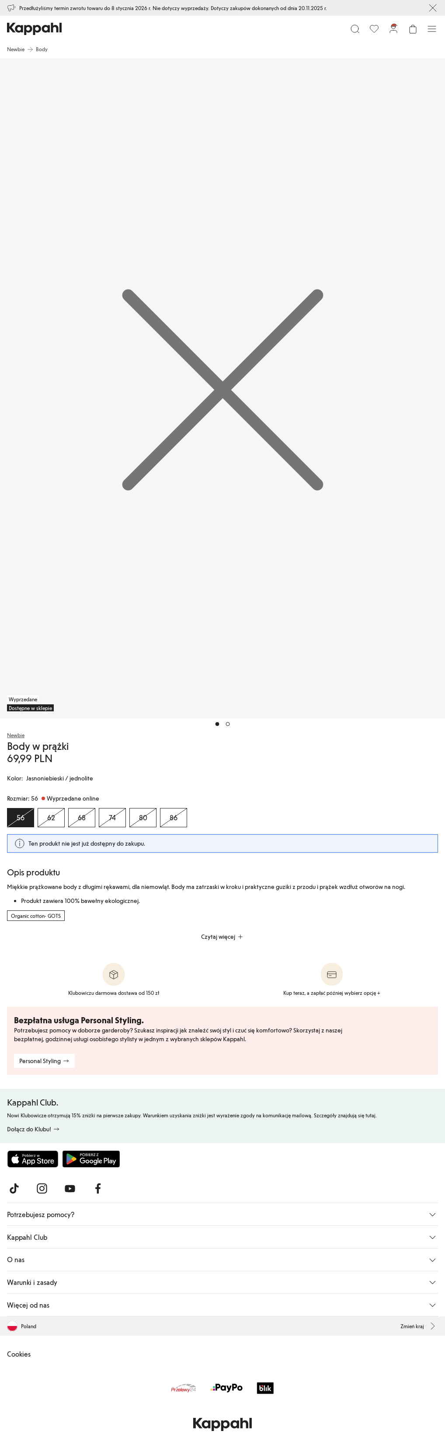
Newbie (15, 735)
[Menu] (432, 28)
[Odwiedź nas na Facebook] (98, 1189)
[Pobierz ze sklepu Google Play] (91, 1159)
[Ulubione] (374, 28)
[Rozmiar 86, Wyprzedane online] (173, 817)
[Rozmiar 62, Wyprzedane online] (51, 817)
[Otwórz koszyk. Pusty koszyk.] (412, 28)
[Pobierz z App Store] (33, 1159)
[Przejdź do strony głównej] (34, 29)
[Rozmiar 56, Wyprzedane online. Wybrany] (20, 817)
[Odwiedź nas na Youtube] (70, 1189)
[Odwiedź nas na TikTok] (14, 1189)
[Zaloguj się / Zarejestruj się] (393, 28)
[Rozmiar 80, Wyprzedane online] (142, 817)
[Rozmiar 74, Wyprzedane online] (112, 817)
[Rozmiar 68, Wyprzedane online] (81, 817)
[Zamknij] (433, 8)
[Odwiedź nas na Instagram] (42, 1189)
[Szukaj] (355, 28)
